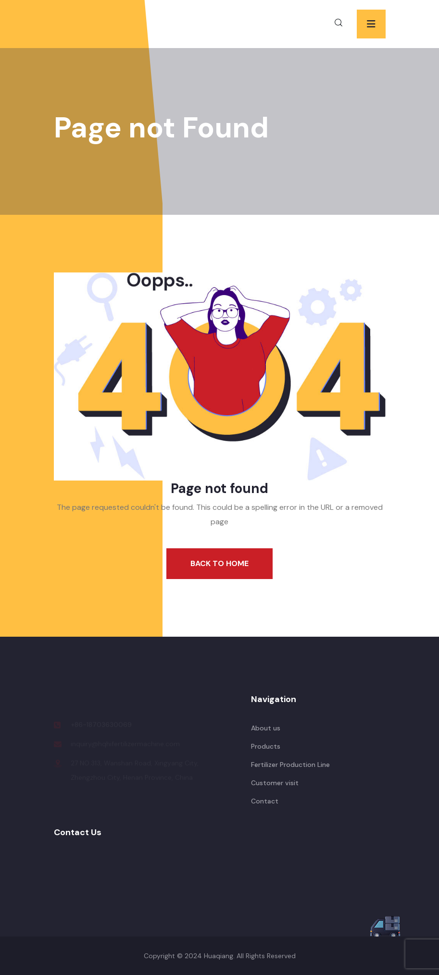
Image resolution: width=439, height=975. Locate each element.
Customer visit (275, 782)
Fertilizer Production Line (290, 764)
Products (265, 746)
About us (265, 728)
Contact (264, 801)
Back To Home (219, 563)
